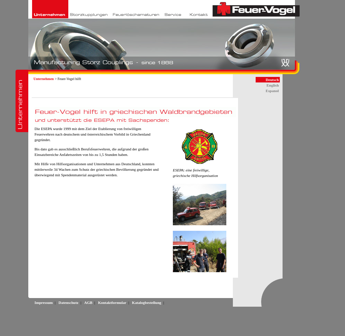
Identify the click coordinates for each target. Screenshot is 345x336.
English (273, 85)
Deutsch (272, 80)
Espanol (272, 91)
